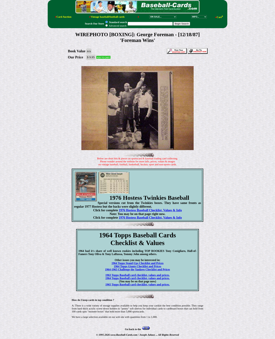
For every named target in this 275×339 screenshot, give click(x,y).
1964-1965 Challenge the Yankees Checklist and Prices (137, 269)
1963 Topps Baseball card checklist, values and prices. (137, 275)
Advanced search (115, 25)
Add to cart (103, 57)
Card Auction (63, 16)
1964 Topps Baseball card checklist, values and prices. (137, 278)
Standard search (116, 22)
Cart (220, 17)
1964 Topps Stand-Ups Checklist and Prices (138, 263)
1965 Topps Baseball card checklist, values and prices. (137, 284)
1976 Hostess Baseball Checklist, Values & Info (150, 210)
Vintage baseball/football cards (108, 16)
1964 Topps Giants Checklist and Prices (137, 266)
